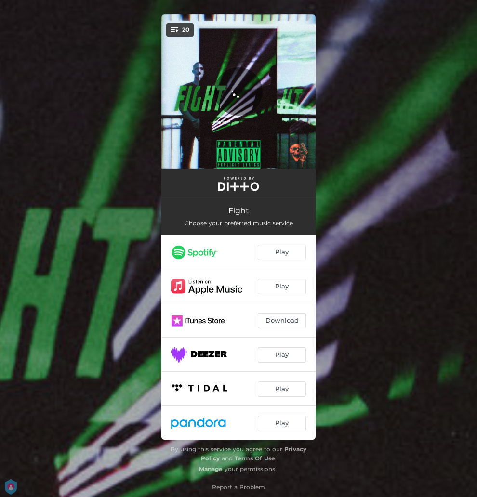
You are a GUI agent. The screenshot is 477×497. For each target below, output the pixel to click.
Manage (211, 468)
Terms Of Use (255, 458)
